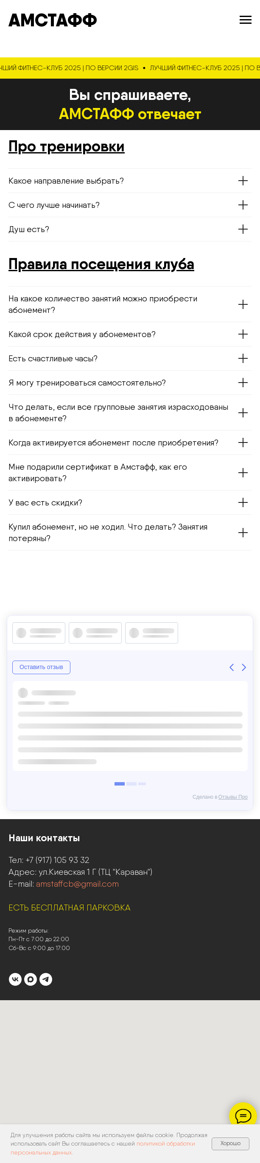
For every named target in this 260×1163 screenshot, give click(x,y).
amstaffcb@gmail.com (77, 884)
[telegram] (45, 979)
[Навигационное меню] (246, 20)
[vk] (15, 979)
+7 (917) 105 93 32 (57, 860)
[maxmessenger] (30, 979)
